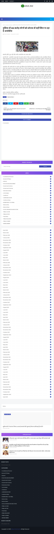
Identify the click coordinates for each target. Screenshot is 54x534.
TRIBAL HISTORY (27, 214)
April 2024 (27, 287)
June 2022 (27, 342)
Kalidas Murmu (7, 34)
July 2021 (27, 369)
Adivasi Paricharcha (16, 529)
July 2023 (27, 310)
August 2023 (27, 307)
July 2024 (27, 280)
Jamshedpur (27, 193)
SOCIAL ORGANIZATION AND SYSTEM (27, 209)
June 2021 (27, 372)
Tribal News (27, 216)
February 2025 (27, 262)
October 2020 (27, 392)
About (6, 1)
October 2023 (27, 302)
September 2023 (27, 305)
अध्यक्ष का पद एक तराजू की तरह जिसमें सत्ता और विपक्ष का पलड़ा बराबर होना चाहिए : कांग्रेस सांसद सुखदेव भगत (29, 451)
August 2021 (27, 367)
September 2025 (27, 247)
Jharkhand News (27, 200)
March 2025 (27, 260)
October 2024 (27, 272)
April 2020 (27, 397)
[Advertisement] (27, 13)
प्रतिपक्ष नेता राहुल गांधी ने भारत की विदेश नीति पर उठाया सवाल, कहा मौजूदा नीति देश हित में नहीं (29, 438)
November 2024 (27, 270)
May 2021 (27, 374)
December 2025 (27, 240)
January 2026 (27, 237)
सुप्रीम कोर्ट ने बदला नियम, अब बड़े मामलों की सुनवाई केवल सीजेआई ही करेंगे (23, 426)
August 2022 (27, 337)
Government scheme (27, 186)
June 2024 (27, 282)
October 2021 (27, 362)
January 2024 (27, 295)
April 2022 (27, 347)
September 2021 (27, 364)
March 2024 (27, 290)
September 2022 (27, 334)
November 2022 (27, 329)
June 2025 (27, 255)
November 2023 (27, 300)
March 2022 (27, 349)
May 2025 (27, 257)
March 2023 (27, 319)
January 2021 (27, 384)
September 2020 (27, 394)
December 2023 (27, 297)
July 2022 (27, 339)
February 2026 (27, 235)
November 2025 (27, 242)
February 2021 (27, 382)
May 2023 (27, 315)
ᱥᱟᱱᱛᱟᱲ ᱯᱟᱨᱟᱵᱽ (27, 223)
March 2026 (27, 232)
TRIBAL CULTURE (27, 211)
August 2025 (27, 250)
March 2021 (27, 379)
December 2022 (27, 327)
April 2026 (27, 230)
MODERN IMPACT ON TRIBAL (27, 202)
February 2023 (27, 322)
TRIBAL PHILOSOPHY (27, 218)
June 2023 (27, 312)
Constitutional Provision (27, 176)
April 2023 (27, 317)
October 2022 (27, 332)
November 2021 (27, 359)
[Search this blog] (21, 166)
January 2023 (27, 324)
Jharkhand (27, 195)
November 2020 (27, 389)
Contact (12, 1)
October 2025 (27, 245)
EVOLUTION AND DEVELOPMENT (27, 183)
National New (27, 204)
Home (2, 1)
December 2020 (27, 387)
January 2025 (27, 265)
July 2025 (27, 252)
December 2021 (27, 357)
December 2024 (27, 267)
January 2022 (27, 354)
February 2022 (27, 352)
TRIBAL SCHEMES (27, 221)
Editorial (27, 181)
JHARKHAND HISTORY (27, 197)
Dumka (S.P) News (27, 179)
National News (9, 25)
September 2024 (27, 275)
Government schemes (27, 188)
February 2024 (27, 292)
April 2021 (27, 377)
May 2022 (27, 344)
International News (27, 190)
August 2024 (27, 277)
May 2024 (27, 285)
